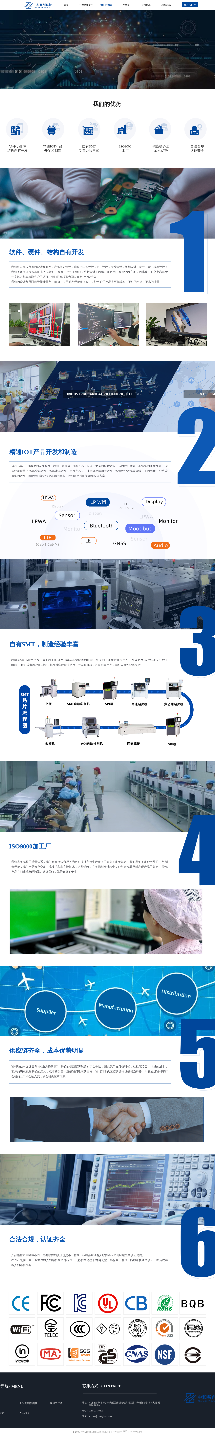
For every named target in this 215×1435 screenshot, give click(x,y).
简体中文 (188, 5)
